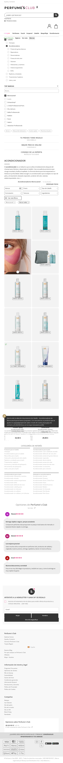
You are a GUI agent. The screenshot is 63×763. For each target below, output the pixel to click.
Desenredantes (14, 55)
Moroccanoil (10, 96)
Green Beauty (8, 38)
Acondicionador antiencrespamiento (15, 480)
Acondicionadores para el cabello (14, 454)
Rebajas (6, 700)
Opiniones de (31, 504)
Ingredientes (49, 193)
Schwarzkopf (9, 102)
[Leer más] (24, 604)
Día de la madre (9, 707)
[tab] (13, 188)
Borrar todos (23, 202)
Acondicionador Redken (40, 487)
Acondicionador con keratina (41, 466)
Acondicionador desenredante (42, 460)
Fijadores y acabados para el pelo (14, 460)
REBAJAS (7, 33)
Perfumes (15, 33)
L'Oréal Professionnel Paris (14, 106)
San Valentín (8, 703)
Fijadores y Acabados (14, 74)
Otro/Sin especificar (31, 620)
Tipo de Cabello (49, 188)
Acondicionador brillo (10, 483)
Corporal (29, 33)
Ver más (25, 38)
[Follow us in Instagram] (37, 742)
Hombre (45, 615)
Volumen (12, 61)
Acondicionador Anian (39, 483)
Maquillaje (44, 33)
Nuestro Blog (8, 650)
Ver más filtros (11, 198)
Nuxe (7, 119)
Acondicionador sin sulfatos (12, 491)
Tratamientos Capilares (14, 77)
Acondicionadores (13, 46)
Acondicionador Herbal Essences (43, 485)
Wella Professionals (12, 112)
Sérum (8, 131)
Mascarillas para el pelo (11, 456)
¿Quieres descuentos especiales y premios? (31, 735)
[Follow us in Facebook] (41, 742)
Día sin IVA (7, 710)
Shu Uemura (9, 109)
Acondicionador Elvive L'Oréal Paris (43, 480)
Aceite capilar (33, 131)
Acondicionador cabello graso (13, 487)
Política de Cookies (9, 689)
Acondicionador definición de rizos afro (44, 454)
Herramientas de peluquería (12, 466)
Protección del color (15, 58)
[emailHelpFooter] (31, 609)
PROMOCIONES (10, 21)
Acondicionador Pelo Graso (41, 493)
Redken (8, 116)
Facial (23, 33)
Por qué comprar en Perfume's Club (15, 652)
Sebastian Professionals (13, 126)
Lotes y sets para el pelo (11, 469)
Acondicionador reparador (41, 458)
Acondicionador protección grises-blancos (45, 456)
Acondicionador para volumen (42, 469)
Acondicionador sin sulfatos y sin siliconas (16, 493)
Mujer (18, 615)
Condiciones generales (11, 680)
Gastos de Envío (9, 678)
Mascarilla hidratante (19, 131)
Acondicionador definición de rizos (14, 485)
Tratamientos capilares (11, 462)
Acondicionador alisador (11, 478)
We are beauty (8, 673)
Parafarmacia (54, 33)
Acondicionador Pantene (40, 478)
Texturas (31, 193)
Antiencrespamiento (15, 68)
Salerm (8, 122)
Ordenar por (52, 184)
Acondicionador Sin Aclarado (41, 489)
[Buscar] (56, 15)
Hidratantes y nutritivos (16, 65)
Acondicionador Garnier (40, 476)
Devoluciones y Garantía (11, 685)
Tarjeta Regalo (8, 644)
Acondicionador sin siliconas (12, 489)
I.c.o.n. (7, 99)
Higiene (17, 38)
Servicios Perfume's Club (11, 641)
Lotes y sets (11, 80)
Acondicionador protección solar (42, 462)
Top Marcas (31, 86)
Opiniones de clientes (10, 670)
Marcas (31, 38)
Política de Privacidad (10, 687)
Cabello (36, 33)
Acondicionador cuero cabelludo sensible (45, 451)
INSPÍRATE (7, 19)
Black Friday (8, 712)
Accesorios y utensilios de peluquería (15, 464)
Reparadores (13, 52)
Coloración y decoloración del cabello (15, 458)
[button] (31, 647)
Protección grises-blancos (17, 49)
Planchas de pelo (46, 131)
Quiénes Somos (9, 637)
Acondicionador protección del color (43, 464)
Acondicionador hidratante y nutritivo (15, 476)
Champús (10, 43)
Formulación (13, 193)
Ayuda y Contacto (9, 1)
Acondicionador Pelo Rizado (41, 491)
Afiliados (6, 655)
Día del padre (8, 705)
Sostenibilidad (8, 675)
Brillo (11, 71)
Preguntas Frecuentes (10, 668)
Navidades (7, 714)
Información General (10, 682)
